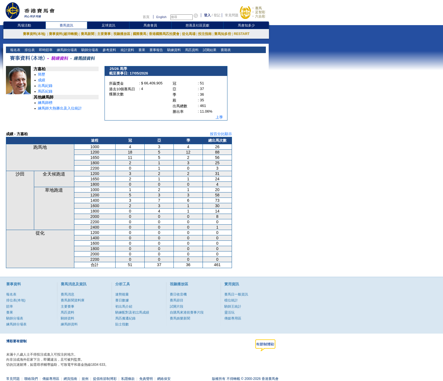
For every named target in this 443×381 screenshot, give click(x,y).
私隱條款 (128, 379)
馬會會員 (150, 25)
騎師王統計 (232, 306)
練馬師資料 (69, 324)
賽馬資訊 (66, 25)
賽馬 (258, 8)
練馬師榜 (45, 102)
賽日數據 (122, 300)
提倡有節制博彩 (105, 379)
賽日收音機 (178, 294)
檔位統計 (231, 300)
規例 (85, 379)
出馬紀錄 (45, 86)
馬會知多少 (246, 25)
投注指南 (205, 34)
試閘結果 (209, 50)
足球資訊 (108, 25)
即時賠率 (45, 50)
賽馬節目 (176, 300)
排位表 (29, 50)
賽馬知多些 (222, 34)
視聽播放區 (121, 34)
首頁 (146, 17)
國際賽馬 (139, 34)
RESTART (241, 34)
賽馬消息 (67, 294)
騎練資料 (173, 50)
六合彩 (260, 16)
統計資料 (127, 50)
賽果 (141, 50)
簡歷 (41, 74)
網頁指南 (70, 379)
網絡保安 (164, 379)
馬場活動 (24, 25)
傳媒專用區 (232, 318)
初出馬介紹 (123, 306)
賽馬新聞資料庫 (72, 300)
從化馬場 (189, 34)
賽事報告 (155, 50)
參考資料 (109, 50)
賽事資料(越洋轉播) (63, 34)
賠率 (9, 306)
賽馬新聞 (87, 34)
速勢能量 (122, 294)
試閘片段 (176, 306)
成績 (41, 80)
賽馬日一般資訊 (236, 294)
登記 (217, 15)
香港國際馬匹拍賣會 (164, 34)
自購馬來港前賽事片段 (187, 312)
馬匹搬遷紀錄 (125, 318)
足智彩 (260, 12)
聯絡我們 (31, 379)
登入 (207, 15)
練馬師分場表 (66, 50)
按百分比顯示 (221, 134)
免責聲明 (146, 379)
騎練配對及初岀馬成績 (132, 312)
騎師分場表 (89, 50)
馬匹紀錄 (45, 91)
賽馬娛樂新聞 (180, 318)
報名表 (14, 50)
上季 (219, 117)
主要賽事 (104, 34)
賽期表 (225, 50)
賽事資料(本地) (34, 34)
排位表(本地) (15, 300)
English (161, 17)
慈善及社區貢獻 (197, 25)
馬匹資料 (191, 50)
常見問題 (231, 15)
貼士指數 (122, 324)
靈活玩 (229, 312)
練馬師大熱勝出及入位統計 (60, 108)
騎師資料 (67, 318)
